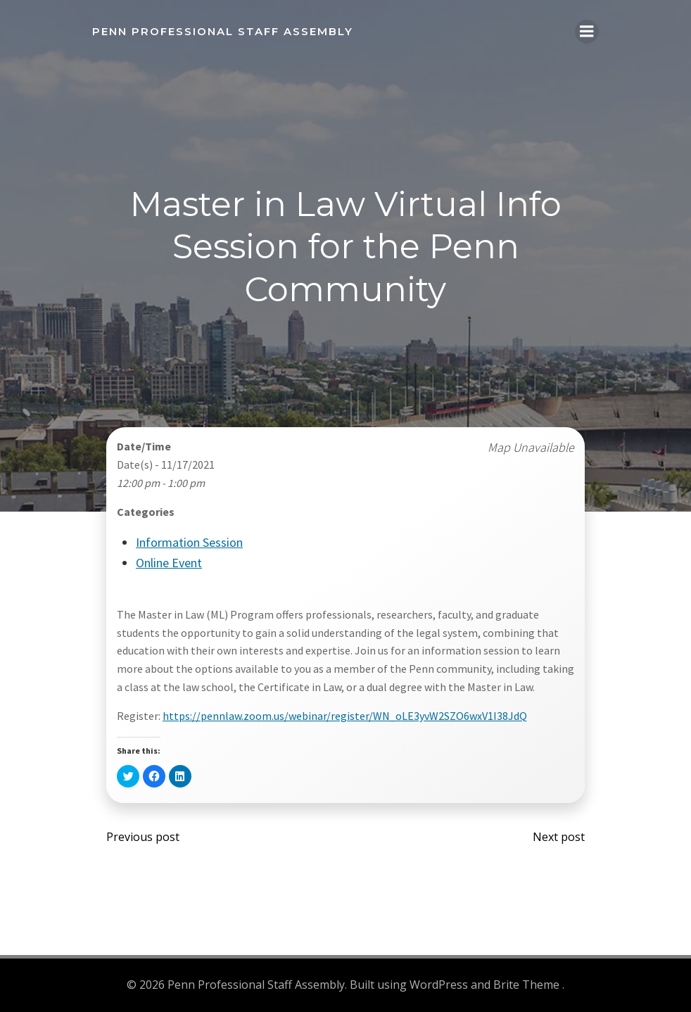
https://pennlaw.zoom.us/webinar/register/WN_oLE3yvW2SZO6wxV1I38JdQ (345, 716)
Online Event (169, 563)
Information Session (189, 542)
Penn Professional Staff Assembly (222, 31)
